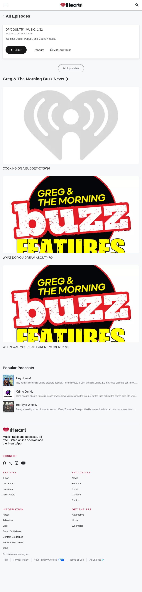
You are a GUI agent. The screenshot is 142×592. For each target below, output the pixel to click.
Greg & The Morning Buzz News (36, 79)
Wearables (77, 525)
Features (76, 483)
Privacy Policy (20, 559)
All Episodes (18, 16)
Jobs (5, 548)
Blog (5, 525)
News (75, 478)
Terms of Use (77, 559)
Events (75, 489)
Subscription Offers (13, 542)
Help (5, 559)
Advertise (8, 520)
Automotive (78, 514)
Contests (76, 494)
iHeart (6, 478)
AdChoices (96, 559)
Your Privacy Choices (49, 559)
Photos (75, 500)
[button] (16, 50)
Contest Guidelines (13, 536)
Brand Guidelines (12, 531)
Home (75, 520)
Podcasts (8, 489)
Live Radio (8, 483)
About (6, 514)
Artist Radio (9, 494)
